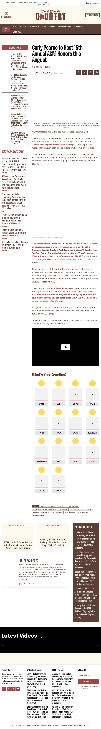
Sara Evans (56, 294)
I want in (88, 681)
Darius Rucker (70, 294)
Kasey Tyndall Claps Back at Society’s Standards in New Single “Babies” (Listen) (53, 542)
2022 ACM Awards (71, 506)
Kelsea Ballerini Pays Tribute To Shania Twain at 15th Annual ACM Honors (15, 245)
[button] (96, 29)
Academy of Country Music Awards (47, 512)
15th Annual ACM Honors (51, 506)
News (47, 66)
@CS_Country (47, 313)
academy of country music (81, 509)
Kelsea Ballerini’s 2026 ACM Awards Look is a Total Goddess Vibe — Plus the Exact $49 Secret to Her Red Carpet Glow (19, 120)
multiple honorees (60, 246)
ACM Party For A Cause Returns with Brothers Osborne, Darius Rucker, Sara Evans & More (18, 545)
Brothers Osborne (41, 294)
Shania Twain (39, 256)
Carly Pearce (38, 515)
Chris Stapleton (62, 253)
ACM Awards (70, 512)
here (61, 300)
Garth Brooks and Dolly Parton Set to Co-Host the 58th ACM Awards (14, 232)
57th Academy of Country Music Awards (50, 509)
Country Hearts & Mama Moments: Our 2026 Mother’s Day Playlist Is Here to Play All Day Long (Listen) (19, 138)
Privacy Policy (85, 688)
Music (4, 211)
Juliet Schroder (50, 73)
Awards (5, 173)
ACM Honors (83, 512)
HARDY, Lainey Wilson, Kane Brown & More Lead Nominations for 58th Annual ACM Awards (14, 219)
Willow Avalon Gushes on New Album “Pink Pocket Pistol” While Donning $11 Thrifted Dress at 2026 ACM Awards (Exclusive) (19, 102)
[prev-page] (3, 646)
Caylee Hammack (87, 294)
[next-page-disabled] (97, 646)
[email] (88, 675)
